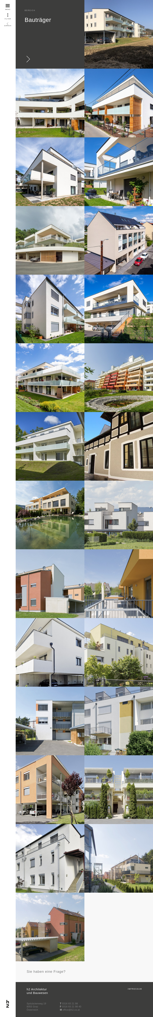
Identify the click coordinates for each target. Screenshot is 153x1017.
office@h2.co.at (71, 1010)
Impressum (135, 989)
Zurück (7, 23)
